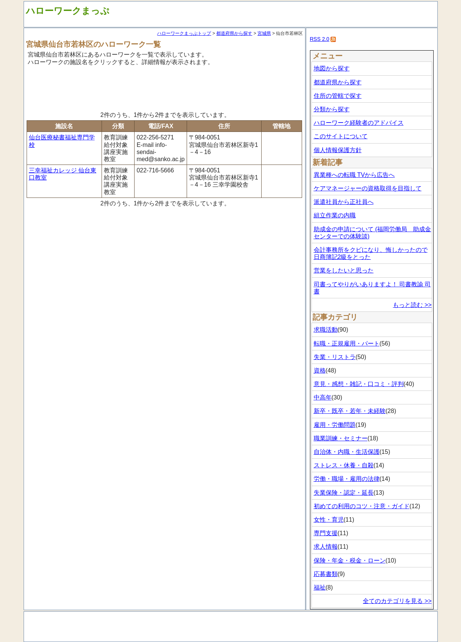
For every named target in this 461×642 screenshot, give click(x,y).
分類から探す (332, 109)
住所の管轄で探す (338, 96)
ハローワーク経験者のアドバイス (359, 123)
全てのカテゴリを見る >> (397, 601)
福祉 (320, 587)
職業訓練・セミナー (341, 438)
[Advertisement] (164, 87)
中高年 (323, 397)
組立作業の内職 (335, 215)
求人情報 (326, 546)
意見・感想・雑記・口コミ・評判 (359, 384)
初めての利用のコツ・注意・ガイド (362, 506)
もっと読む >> (412, 305)
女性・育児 (329, 519)
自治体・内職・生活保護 (347, 452)
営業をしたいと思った (344, 270)
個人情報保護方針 (338, 150)
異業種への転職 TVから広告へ (354, 175)
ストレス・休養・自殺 (344, 465)
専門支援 (326, 533)
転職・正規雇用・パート (347, 343)
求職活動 (326, 329)
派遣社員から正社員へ (344, 202)
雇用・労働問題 (335, 425)
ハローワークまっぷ (67, 11)
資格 (320, 370)
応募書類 (326, 574)
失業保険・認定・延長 (344, 492)
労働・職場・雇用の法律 (347, 479)
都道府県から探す (234, 33)
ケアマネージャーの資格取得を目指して (368, 188)
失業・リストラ (335, 357)
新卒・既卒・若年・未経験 (350, 411)
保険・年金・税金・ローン (350, 560)
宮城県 (264, 33)
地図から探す (332, 68)
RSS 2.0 (319, 39)
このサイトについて (341, 136)
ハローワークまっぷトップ (184, 33)
